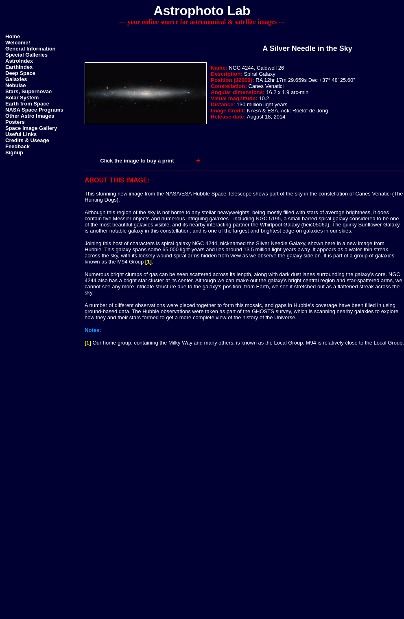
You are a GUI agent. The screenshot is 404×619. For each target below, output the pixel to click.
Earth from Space (27, 104)
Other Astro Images (29, 116)
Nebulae (15, 85)
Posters (15, 122)
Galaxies (16, 79)
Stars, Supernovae (28, 91)
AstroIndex (19, 61)
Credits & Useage (27, 140)
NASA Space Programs (34, 110)
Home (12, 36)
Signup (14, 152)
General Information (30, 49)
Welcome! (17, 43)
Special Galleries (26, 55)
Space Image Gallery (31, 128)
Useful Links (21, 134)
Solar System (22, 97)
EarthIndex (19, 67)
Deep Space (20, 73)
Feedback (17, 146)
